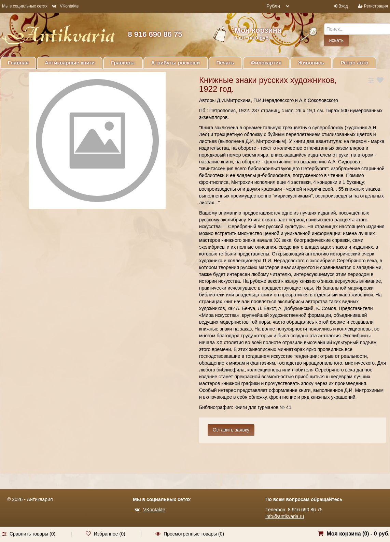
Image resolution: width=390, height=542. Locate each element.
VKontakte (65, 6)
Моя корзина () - (358, 534)
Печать (225, 62)
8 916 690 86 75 (155, 34)
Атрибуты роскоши (175, 62)
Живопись (311, 62)
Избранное (106, 534)
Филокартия (266, 62)
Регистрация (376, 6)
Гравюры (123, 62)
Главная (18, 62)
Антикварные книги (70, 62)
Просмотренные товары (190, 534)
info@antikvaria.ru (284, 516)
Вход (343, 6)
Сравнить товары (29, 534)
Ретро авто (354, 62)
